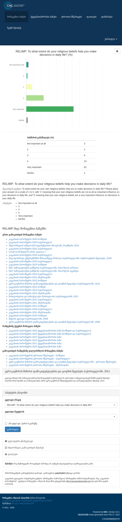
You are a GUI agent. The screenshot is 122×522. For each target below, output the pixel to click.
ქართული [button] (111, 39)
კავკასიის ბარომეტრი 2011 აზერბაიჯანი (30, 303)
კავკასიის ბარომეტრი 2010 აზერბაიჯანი (30, 312)
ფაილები (91, 16)
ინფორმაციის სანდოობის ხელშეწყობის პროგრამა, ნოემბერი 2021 (44, 245)
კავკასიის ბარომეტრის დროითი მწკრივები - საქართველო (39, 358)
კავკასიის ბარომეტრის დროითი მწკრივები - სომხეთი (37, 355)
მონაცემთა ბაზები (16, 16)
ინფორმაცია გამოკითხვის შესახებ (24, 447)
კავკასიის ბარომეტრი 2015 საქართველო (30, 261)
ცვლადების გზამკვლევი (19, 441)
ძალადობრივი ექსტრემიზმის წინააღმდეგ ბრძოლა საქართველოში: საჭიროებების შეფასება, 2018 (60, 258)
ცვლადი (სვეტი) (13, 411)
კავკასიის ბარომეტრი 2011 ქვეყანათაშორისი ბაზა (35, 343)
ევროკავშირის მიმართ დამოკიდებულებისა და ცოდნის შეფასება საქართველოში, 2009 (54, 322)
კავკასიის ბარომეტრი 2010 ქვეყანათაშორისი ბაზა (35, 346)
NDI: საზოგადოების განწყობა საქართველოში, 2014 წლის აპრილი (43, 267)
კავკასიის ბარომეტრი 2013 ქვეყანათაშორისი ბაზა (35, 337)
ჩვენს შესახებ (14, 28)
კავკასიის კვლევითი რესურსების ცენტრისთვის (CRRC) (27, 501)
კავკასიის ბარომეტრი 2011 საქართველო (30, 299)
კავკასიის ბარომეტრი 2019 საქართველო (30, 255)
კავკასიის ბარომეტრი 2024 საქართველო (30, 242)
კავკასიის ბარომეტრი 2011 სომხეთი (28, 306)
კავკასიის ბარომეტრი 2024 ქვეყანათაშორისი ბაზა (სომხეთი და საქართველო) (50, 330)
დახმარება (106, 16)
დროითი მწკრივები (71, 16)
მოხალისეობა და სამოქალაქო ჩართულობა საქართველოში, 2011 (43, 296)
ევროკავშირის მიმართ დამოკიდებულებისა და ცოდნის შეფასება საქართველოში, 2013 (54, 283)
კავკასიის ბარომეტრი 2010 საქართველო (30, 309)
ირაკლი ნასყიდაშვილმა (22, 503)
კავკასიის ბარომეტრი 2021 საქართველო (30, 248)
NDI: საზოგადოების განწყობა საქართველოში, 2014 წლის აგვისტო (44, 271)
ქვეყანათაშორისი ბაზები (44, 16)
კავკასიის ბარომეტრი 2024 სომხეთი (28, 239)
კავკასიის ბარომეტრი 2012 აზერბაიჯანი (30, 293)
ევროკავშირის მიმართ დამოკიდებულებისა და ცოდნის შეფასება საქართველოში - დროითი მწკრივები (62, 362)
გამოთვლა (13, 429)
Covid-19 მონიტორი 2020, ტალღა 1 (27, 252)
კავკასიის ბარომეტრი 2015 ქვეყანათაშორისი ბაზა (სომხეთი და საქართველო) (50, 334)
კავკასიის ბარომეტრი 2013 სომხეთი (28, 280)
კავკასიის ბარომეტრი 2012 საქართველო (30, 290)
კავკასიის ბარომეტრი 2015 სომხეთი (28, 264)
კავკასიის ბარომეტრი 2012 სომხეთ (27, 287)
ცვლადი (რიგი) (13, 400)
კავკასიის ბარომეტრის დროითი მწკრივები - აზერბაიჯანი (38, 365)
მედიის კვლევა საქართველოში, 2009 (28, 318)
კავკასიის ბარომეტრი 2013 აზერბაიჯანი (30, 277)
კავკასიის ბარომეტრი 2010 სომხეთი (28, 315)
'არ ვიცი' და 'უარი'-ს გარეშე (21, 423)
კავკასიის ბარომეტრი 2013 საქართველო (30, 274)
